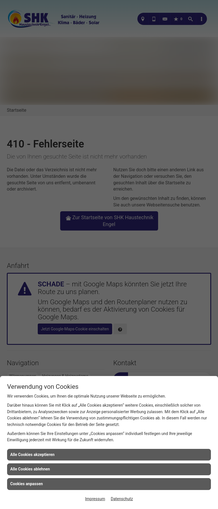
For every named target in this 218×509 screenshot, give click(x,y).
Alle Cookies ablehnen (30, 469)
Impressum (95, 499)
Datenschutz (122, 499)
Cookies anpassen (26, 483)
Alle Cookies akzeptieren (32, 454)
